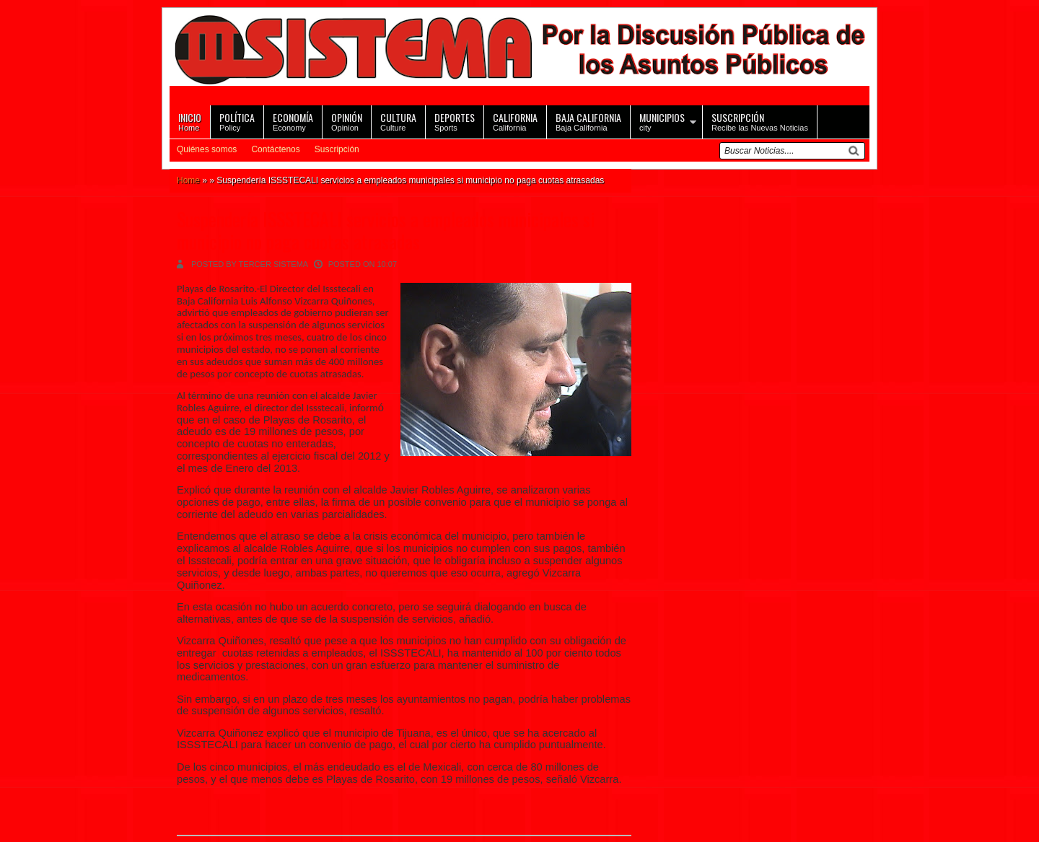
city (662, 121)
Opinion (346, 121)
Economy (293, 121)
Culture (398, 121)
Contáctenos (275, 149)
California (515, 121)
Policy (237, 121)
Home (189, 121)
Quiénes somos (207, 149)
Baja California (588, 121)
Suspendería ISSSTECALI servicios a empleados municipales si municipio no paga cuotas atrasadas (386, 230)
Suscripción (337, 149)
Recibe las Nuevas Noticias (759, 121)
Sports (454, 121)
